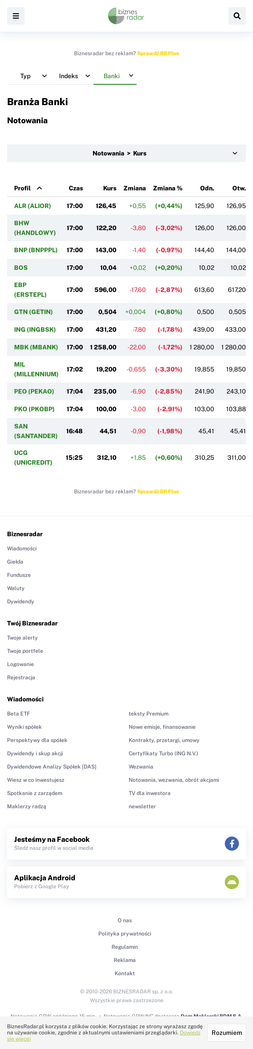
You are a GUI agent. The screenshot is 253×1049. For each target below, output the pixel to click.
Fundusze (19, 575)
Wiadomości (22, 548)
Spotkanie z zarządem (34, 793)
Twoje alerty (22, 638)
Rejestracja (21, 677)
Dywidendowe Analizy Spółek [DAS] (52, 767)
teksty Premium (148, 714)
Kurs (109, 188)
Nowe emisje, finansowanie (162, 727)
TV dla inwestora (150, 793)
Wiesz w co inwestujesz (35, 780)
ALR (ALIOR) (32, 205)
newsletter (142, 806)
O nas (125, 920)
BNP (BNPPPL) (36, 250)
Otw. (239, 188)
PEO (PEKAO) (34, 391)
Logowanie (20, 664)
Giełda (15, 562)
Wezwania (141, 767)
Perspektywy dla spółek (37, 740)
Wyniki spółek (24, 727)
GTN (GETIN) (33, 311)
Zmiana (134, 188)
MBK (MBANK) (36, 347)
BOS (21, 267)
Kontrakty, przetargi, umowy (164, 740)
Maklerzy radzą (26, 806)
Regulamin (125, 947)
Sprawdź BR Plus (158, 53)
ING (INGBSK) (35, 329)
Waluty (16, 588)
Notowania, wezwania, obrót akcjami (174, 780)
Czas (76, 188)
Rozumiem (227, 1032)
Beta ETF (18, 714)
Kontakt (125, 973)
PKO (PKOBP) (34, 409)
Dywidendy (20, 601)
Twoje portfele (25, 651)
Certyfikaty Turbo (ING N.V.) (163, 753)
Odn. (207, 188)
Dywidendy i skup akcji (35, 753)
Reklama (125, 960)
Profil (22, 188)
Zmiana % (167, 188)
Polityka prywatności (124, 934)
